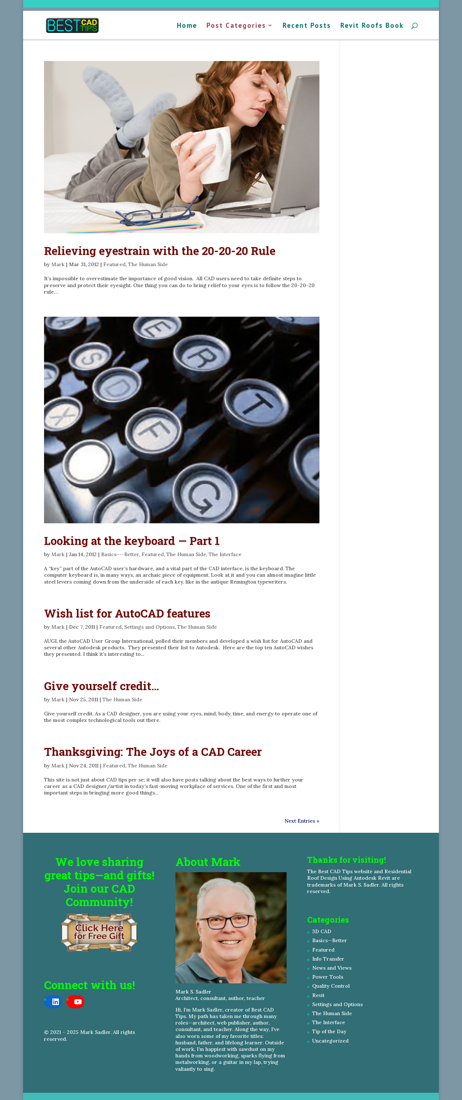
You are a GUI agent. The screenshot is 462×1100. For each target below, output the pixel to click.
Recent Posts (307, 26)
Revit (318, 995)
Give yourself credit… (101, 686)
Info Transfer (328, 959)
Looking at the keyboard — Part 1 (132, 540)
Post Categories (236, 26)
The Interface (225, 554)
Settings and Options (149, 627)
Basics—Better (329, 940)
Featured (114, 264)
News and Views (332, 968)
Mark (58, 264)
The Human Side (148, 264)
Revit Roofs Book (372, 26)
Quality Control (331, 986)
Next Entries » (301, 821)
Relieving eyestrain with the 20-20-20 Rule (159, 250)
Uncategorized (330, 1041)
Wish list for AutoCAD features (127, 613)
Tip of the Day (329, 1031)
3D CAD (321, 931)
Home (187, 26)
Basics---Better (120, 554)
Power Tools (327, 977)
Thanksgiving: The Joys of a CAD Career (153, 751)
